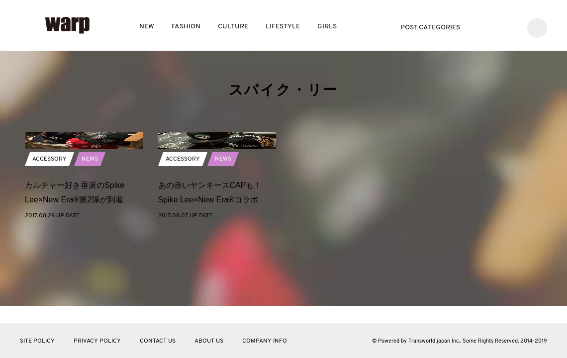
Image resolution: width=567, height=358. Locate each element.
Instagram (510, 26)
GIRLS (327, 26)
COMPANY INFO (264, 341)
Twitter (480, 26)
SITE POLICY (37, 341)
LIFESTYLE (283, 26)
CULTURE (233, 26)
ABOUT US (208, 341)
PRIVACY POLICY (97, 341)
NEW (146, 26)
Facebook (495, 26)
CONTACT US (158, 341)
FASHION (186, 26)
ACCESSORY (49, 228)
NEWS (90, 228)
